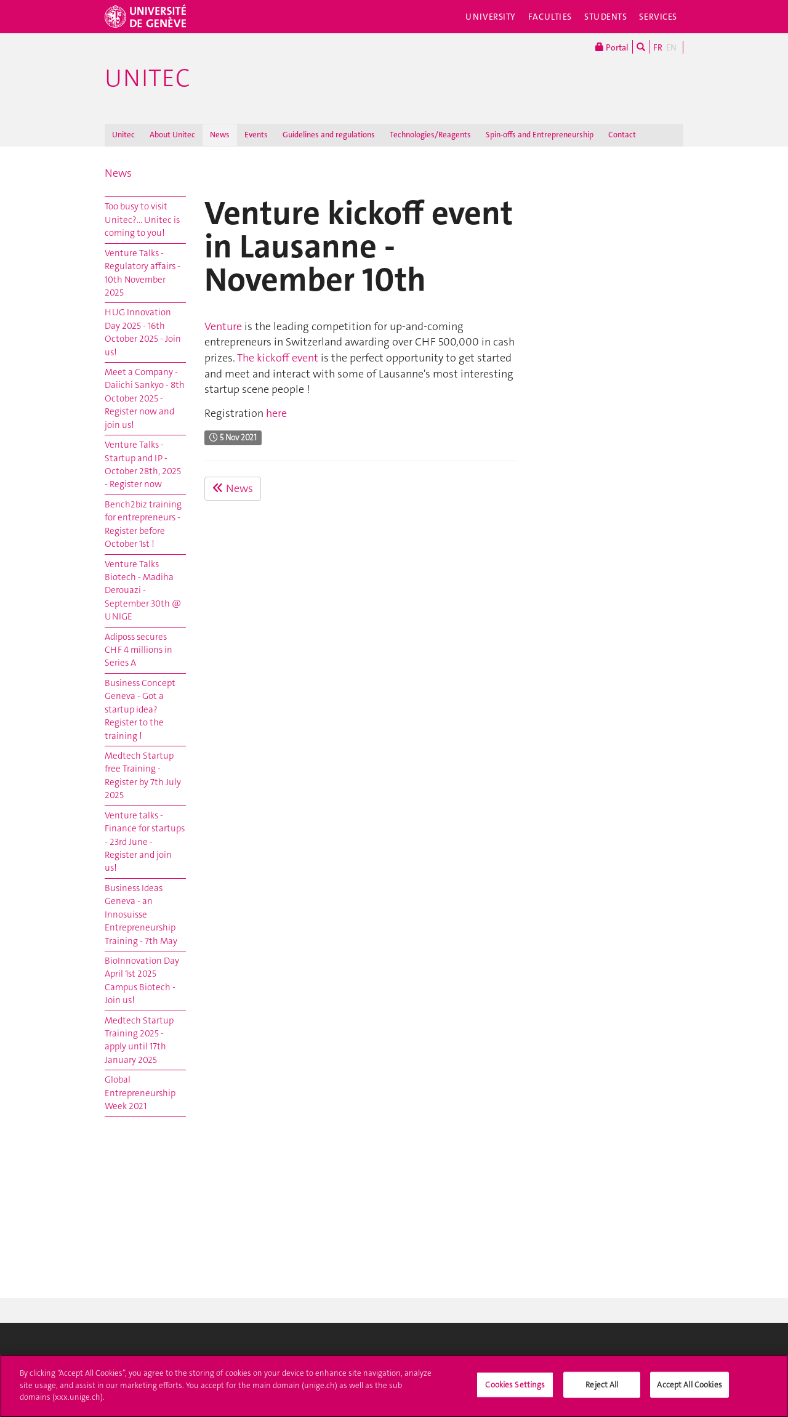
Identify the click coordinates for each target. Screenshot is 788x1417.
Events (256, 134)
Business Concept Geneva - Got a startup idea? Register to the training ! (140, 709)
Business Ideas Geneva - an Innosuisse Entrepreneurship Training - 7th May (141, 914)
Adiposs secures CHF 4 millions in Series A (138, 650)
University (490, 16)
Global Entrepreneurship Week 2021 (140, 1092)
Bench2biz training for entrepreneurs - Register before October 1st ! (143, 524)
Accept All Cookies (689, 1391)
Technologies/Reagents (430, 134)
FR (657, 47)
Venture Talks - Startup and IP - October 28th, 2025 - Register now (143, 464)
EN (671, 47)
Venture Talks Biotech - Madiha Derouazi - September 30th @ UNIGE (143, 590)
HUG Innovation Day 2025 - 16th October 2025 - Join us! (143, 332)
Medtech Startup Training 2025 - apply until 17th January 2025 (139, 1040)
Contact (622, 134)
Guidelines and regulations (329, 134)
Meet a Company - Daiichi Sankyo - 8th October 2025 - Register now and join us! (145, 398)
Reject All (601, 1391)
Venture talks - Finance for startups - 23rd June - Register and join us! (145, 841)
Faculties (550, 16)
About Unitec (172, 134)
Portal (612, 47)
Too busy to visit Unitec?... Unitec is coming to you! (142, 219)
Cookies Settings (515, 1391)
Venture (223, 326)
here (276, 413)
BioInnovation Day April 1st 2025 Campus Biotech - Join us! (142, 980)
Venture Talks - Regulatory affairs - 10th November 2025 (142, 273)
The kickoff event (277, 357)
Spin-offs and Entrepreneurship (539, 134)
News (220, 134)
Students (605, 16)
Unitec (147, 78)
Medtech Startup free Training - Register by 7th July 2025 (143, 775)
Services (658, 16)
